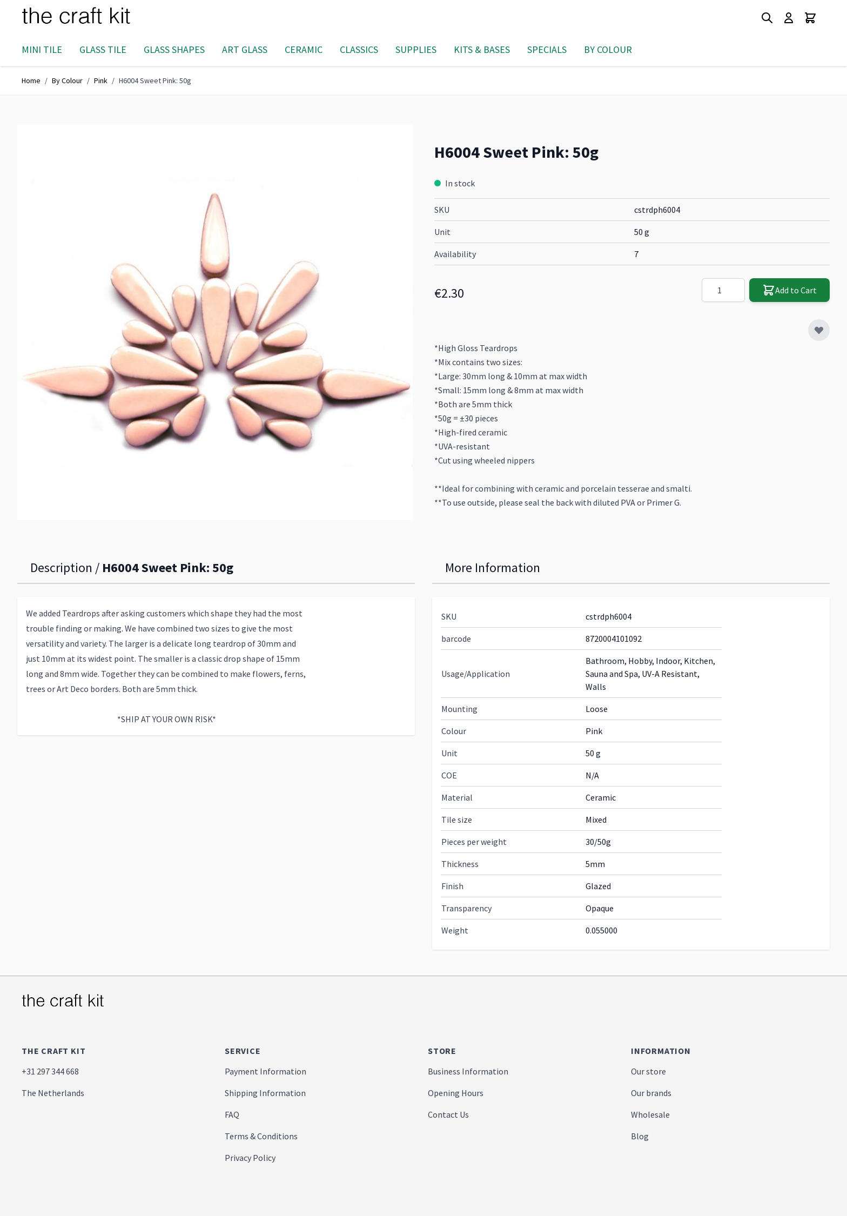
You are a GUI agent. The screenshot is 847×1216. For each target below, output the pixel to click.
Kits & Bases (482, 49)
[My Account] (788, 17)
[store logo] (89, 17)
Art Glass (244, 49)
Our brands (651, 1092)
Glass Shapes (174, 49)
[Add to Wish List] (819, 330)
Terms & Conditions (261, 1136)
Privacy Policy (250, 1157)
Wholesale (650, 1114)
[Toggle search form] (767, 17)
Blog (640, 1136)
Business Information (468, 1071)
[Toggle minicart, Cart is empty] (810, 17)
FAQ (232, 1114)
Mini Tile (42, 49)
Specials (547, 49)
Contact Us (448, 1114)
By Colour (608, 49)
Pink (100, 80)
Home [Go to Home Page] (31, 80)
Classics (359, 49)
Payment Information (265, 1071)
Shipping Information (265, 1092)
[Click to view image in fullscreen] (215, 322)
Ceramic (303, 49)
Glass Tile (102, 49)
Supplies (415, 49)
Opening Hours (455, 1092)
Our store (648, 1071)
